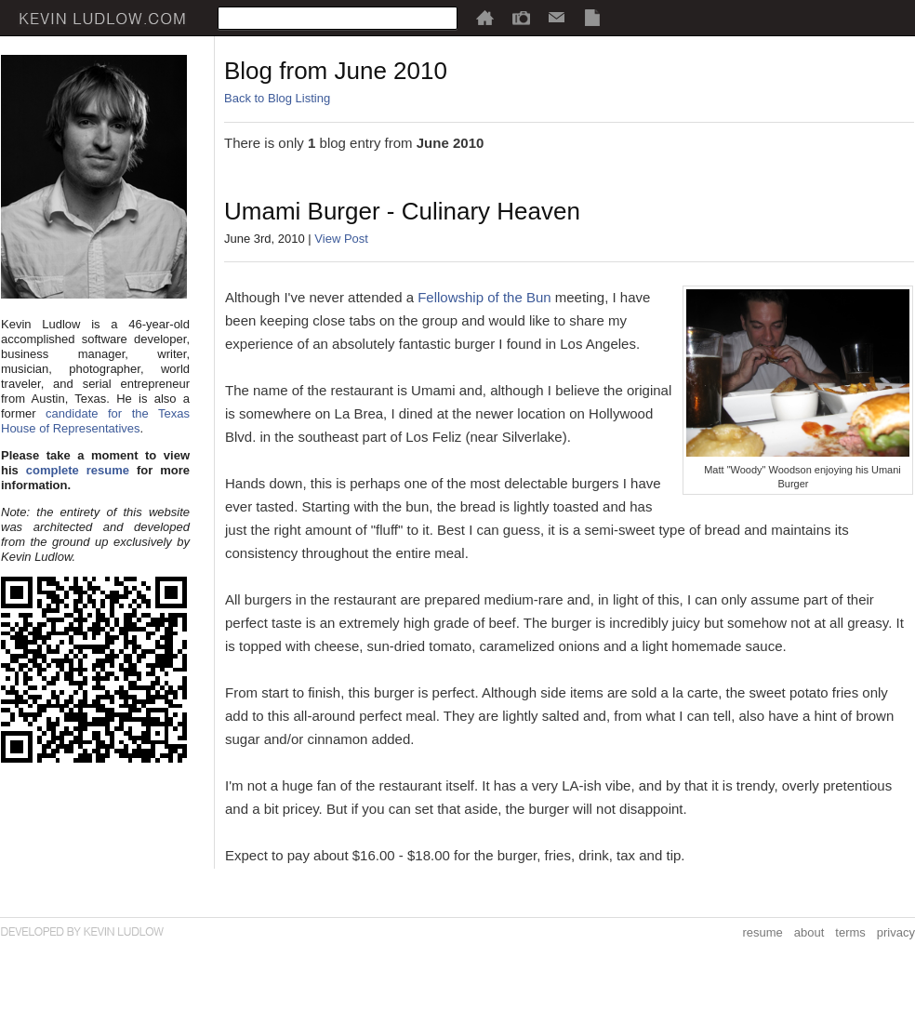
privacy (896, 932)
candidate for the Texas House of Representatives (95, 420)
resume (762, 932)
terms (850, 932)
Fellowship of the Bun (484, 297)
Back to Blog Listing (277, 98)
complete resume (77, 470)
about (809, 932)
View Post (341, 239)
